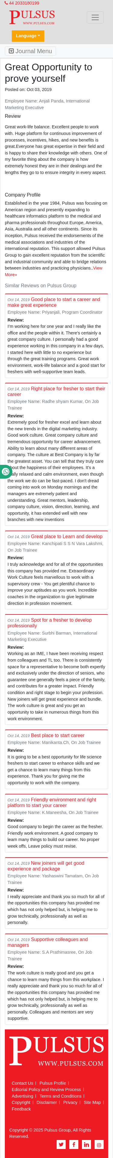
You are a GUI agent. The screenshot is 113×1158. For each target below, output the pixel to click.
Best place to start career (58, 735)
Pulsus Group (57, 1130)
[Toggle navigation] (95, 17)
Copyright (21, 1102)
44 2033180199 (22, 3)
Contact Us (22, 1083)
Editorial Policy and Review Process (46, 1089)
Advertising (22, 1096)
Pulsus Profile (52, 1083)
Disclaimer (47, 1102)
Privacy (70, 1102)
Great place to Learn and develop (67, 536)
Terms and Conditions (60, 1096)
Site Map (92, 1102)
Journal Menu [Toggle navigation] (30, 51)
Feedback (21, 1109)
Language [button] (26, 35)
